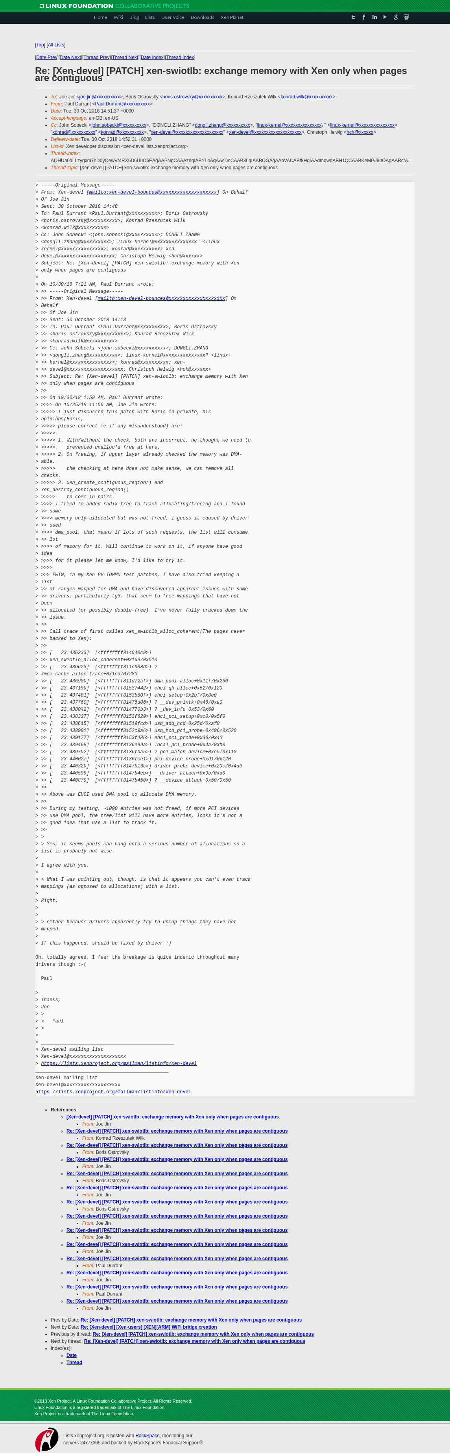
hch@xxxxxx (360, 132)
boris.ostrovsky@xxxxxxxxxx (192, 97)
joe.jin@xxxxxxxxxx (99, 97)
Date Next (70, 57)
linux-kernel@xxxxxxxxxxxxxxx (289, 125)
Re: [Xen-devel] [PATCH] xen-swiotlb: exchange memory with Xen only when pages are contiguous (177, 1131)
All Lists (56, 45)
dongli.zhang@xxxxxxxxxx (222, 125)
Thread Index (180, 57)
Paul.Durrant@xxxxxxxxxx (122, 104)
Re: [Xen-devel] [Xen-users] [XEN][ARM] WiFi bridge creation (149, 1327)
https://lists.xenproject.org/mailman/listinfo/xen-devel (119, 1063)
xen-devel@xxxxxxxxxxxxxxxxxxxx (187, 132)
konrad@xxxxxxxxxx (73, 132)
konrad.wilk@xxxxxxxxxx (306, 97)
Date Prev (46, 57)
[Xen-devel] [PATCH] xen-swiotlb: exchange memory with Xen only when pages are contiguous (172, 1117)
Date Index (152, 57)
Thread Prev (96, 57)
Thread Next (125, 57)
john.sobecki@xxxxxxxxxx (119, 125)
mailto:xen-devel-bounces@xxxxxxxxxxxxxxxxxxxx (153, 192)
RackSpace (147, 1435)
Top (40, 45)
